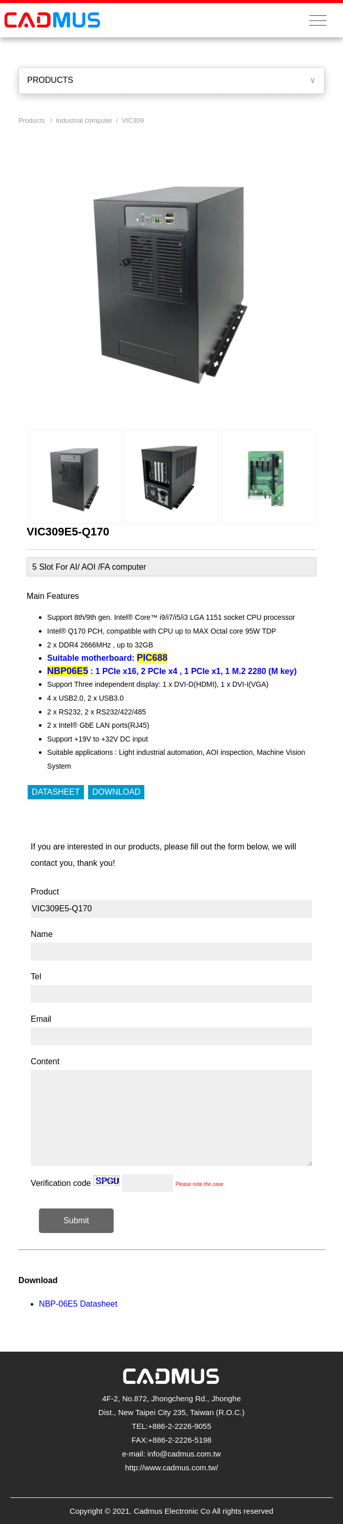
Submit (76, 1220)
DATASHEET (56, 792)
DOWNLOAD (116, 792)
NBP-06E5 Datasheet (78, 1303)
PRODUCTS (50, 80)
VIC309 (133, 120)
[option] (75, 477)
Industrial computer (84, 120)
